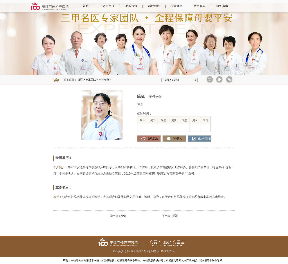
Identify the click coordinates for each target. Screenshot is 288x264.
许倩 (123, 215)
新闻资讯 (131, 6)
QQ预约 (177, 138)
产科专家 (104, 79)
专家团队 (91, 79)
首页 (86, 6)
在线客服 (152, 138)
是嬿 (175, 215)
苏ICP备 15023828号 (163, 251)
